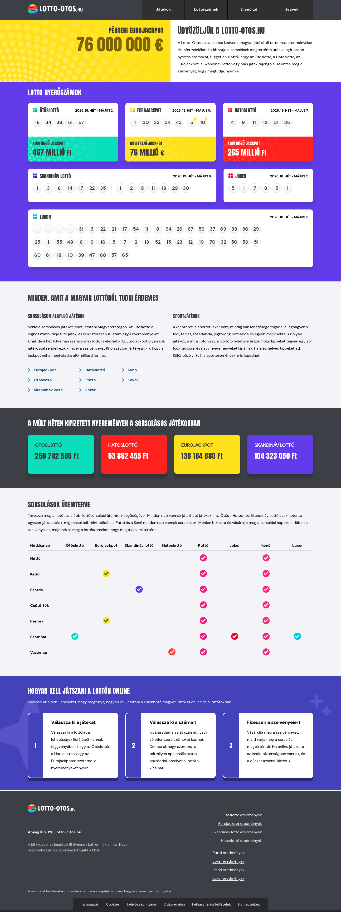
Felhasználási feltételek (211, 904)
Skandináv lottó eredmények (237, 832)
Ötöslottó (43, 379)
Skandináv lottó (48, 389)
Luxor (133, 379)
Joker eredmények (228, 861)
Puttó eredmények (228, 852)
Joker (90, 389)
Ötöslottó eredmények (242, 814)
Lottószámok (206, 9)
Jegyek (291, 9)
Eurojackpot (45, 369)
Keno (132, 369)
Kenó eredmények (229, 869)
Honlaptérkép (249, 904)
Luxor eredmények (228, 878)
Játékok (163, 9)
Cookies (113, 904)
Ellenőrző (248, 9)
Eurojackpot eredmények (240, 823)
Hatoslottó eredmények (241, 840)
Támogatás (90, 904)
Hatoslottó (95, 369)
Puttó (90, 379)
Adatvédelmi (174, 904)
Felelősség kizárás (142, 904)
